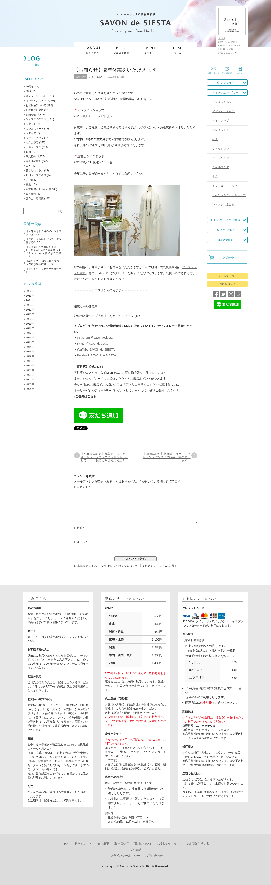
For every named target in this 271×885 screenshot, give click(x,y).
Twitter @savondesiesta (92, 343)
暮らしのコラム (35, 170)
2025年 (30, 295)
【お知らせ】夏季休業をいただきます (115, 69)
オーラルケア (220, 158)
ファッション (220, 148)
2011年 (30, 360)
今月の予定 (32, 142)
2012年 (30, 356)
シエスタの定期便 (223, 204)
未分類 (29, 179)
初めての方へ (225, 82)
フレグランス (220, 130)
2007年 (30, 379)
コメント (83, 486)
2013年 (30, 351)
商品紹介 (31, 156)
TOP (67, 843)
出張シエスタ (33, 147)
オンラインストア (36, 100)
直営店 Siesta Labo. (37, 189)
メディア (31, 133)
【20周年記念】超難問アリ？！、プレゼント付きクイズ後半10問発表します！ (167, 457)
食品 (215, 176)
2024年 (30, 300)
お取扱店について (36, 105)
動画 (28, 151)
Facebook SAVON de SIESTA (96, 355)
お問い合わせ (154, 855)
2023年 (30, 305)
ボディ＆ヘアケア (223, 111)
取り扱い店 (121, 843)
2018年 (30, 328)
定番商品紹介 (33, 161)
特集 (28, 184)
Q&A (28, 91)
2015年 (30, 342)
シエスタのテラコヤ (37, 119)
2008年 (30, 374)
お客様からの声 (35, 109)
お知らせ (81, 76)
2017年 (30, 333)
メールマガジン (227, 276)
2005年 (30, 388)
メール (81, 542)
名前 (80, 528)
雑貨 (215, 139)
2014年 (30, 346)
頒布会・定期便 (35, 198)
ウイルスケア (220, 167)
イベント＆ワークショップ (229, 195)
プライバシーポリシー (125, 855)
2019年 (30, 323)
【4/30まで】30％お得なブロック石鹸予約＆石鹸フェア (44, 263)
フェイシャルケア (223, 102)
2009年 (30, 370)
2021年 (30, 314)
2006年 (30, 384)
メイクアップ (220, 120)
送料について (143, 843)
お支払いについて (169, 843)
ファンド (31, 123)
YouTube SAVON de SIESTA (96, 349)
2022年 (30, 309)
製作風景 (31, 193)
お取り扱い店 (227, 284)
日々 (28, 165)
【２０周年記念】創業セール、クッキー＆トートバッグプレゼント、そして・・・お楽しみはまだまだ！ (104, 457)
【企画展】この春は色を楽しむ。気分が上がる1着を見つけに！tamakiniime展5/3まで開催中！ (43, 252)
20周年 (30, 86)
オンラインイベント (37, 95)
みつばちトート (35, 128)
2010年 (30, 365)
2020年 (30, 319)
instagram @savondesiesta (95, 337)
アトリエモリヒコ (137, 384)
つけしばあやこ (97, 76)
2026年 (30, 291)
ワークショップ (35, 137)
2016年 (30, 337)
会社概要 (103, 843)
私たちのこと (83, 843)
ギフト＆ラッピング (225, 185)
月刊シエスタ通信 (36, 175)
